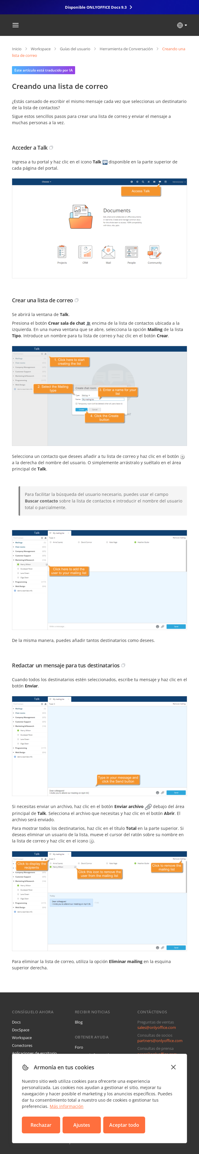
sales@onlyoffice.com (156, 1027)
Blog (79, 1022)
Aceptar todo (124, 1125)
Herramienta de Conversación (126, 48)
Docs (16, 1022)
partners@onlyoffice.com (160, 1040)
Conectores (22, 1045)
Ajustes (81, 1125)
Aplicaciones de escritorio (34, 1053)
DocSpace (20, 1029)
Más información (66, 1106)
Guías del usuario (75, 48)
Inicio (17, 48)
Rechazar (41, 1125)
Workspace (41, 48)
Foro (79, 1047)
